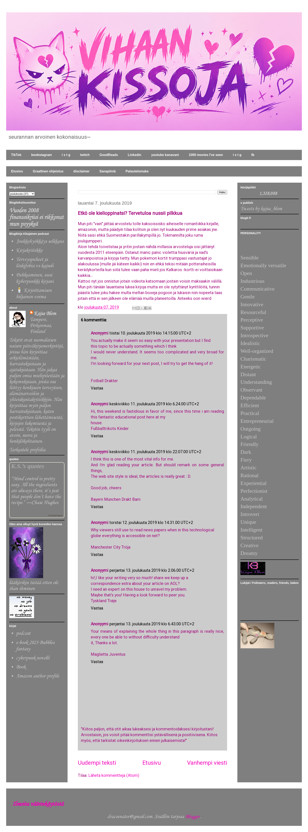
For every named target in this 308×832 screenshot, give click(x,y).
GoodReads (109, 155)
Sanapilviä (107, 171)
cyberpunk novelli (32, 658)
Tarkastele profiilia (27, 450)
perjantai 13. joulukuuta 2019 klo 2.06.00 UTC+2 (151, 570)
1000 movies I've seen (206, 155)
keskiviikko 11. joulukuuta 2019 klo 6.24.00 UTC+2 (154, 403)
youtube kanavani (165, 155)
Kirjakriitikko (29, 250)
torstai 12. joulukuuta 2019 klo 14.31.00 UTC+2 (151, 522)
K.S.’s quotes (27, 466)
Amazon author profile (37, 676)
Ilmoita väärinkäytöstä (37, 804)
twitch (85, 155)
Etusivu (17, 171)
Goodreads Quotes (55, 515)
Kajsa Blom (45, 314)
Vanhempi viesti (207, 762)
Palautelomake (136, 171)
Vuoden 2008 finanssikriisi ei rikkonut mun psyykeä (36, 217)
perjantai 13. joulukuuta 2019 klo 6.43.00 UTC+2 (151, 623)
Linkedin (134, 155)
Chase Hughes (45, 503)
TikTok (16, 155)
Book (21, 667)
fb (252, 155)
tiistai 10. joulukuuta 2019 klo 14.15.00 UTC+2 (150, 333)
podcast (23, 633)
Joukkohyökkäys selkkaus (40, 241)
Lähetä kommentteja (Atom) (113, 775)
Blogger (192, 817)
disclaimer (81, 171)
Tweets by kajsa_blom (261, 209)
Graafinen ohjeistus (48, 171)
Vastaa (97, 388)
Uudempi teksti (97, 762)
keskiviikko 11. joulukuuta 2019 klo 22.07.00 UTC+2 (155, 451)
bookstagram (41, 155)
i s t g (66, 155)
